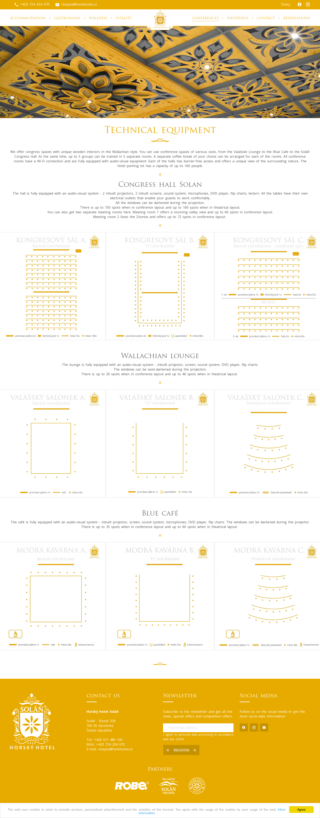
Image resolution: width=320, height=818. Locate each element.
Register (181, 750)
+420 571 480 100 (108, 739)
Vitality (123, 18)
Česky (285, 4)
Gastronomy (67, 18)
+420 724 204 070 (31, 4)
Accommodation (28, 18)
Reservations (296, 18)
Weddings (237, 18)
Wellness (98, 18)
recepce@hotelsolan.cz (76, 4)
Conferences (205, 18)
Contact (266, 18)
